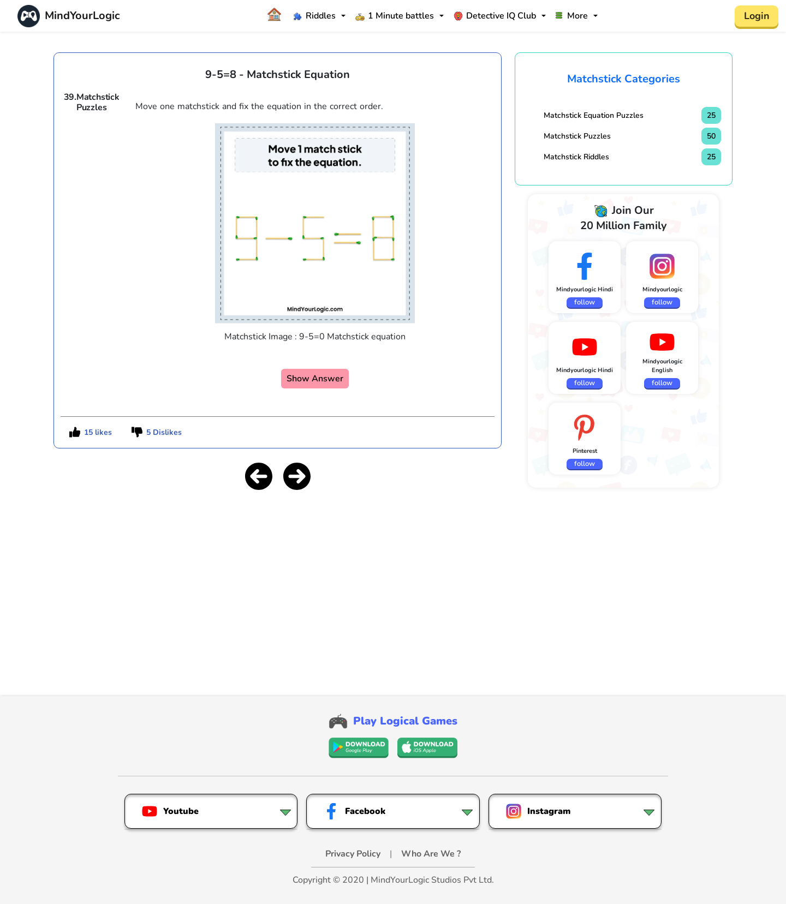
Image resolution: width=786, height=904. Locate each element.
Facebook (354, 811)
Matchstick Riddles (576, 157)
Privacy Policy (354, 854)
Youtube (170, 811)
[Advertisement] (277, 576)
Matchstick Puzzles (577, 136)
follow (584, 302)
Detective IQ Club (495, 15)
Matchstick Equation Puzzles (594, 115)
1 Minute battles (394, 15)
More (572, 16)
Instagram (537, 811)
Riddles (314, 15)
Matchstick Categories (623, 78)
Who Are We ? (431, 854)
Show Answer (315, 379)
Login (757, 15)
